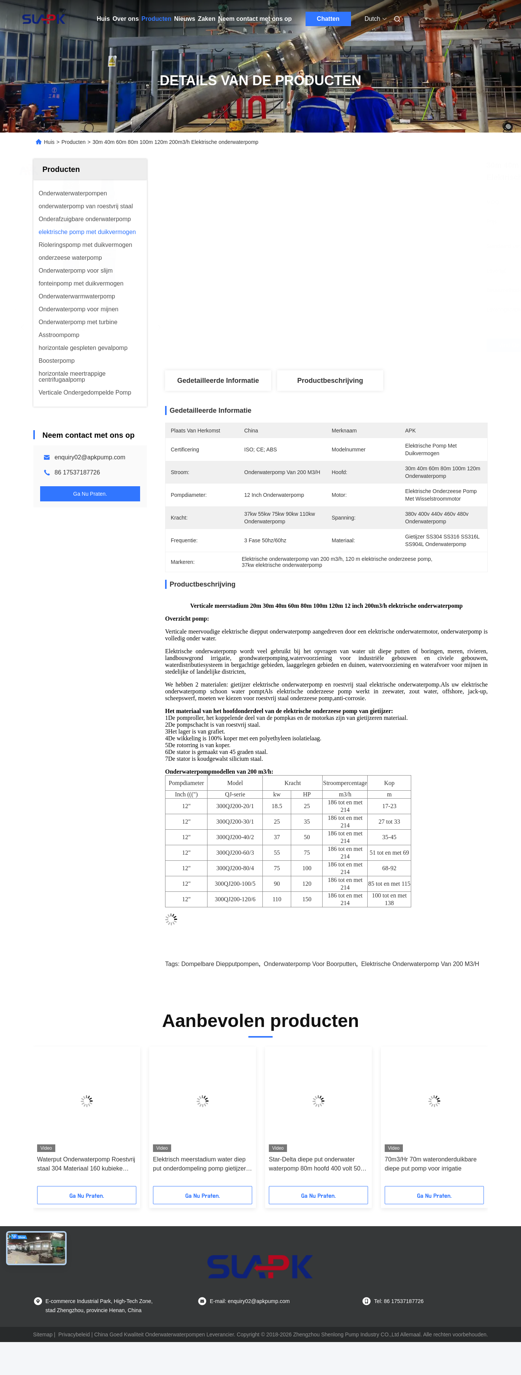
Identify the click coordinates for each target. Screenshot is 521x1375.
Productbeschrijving (330, 380)
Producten (157, 19)
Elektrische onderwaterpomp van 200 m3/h (420, 964)
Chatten (328, 19)
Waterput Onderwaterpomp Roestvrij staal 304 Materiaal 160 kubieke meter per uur (86, 1164)
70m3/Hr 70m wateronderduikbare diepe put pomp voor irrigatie (431, 1164)
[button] (55, 1119)
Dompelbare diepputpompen (220, 964)
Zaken (206, 19)
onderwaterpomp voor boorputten (310, 964)
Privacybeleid (74, 1334)
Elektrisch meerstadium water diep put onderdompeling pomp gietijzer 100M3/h (199, 1164)
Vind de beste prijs (372, 345)
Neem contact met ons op (255, 19)
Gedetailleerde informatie (218, 380)
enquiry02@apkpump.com (90, 457)
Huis (103, 19)
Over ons (125, 19)
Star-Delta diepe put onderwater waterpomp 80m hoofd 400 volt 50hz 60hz (318, 1164)
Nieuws (184, 19)
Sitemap (42, 1334)
